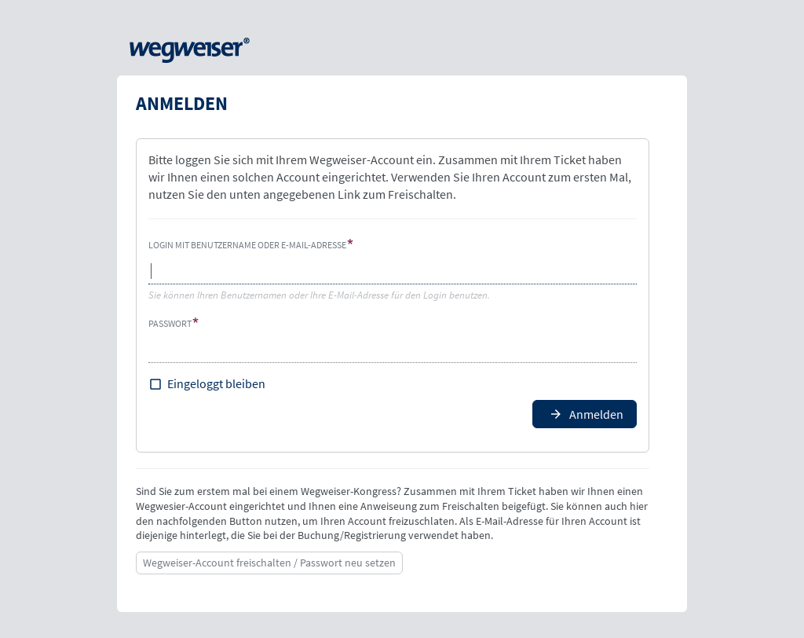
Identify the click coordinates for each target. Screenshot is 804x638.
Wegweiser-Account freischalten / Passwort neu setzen (269, 563)
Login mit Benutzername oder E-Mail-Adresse (247, 245)
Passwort (170, 323)
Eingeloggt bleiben (216, 383)
